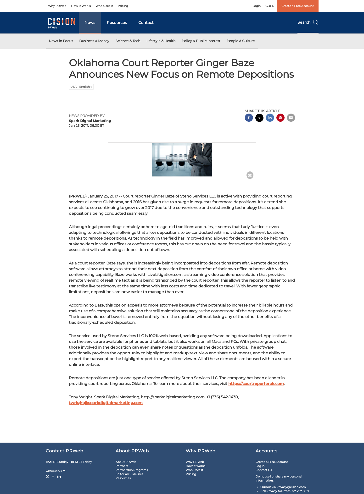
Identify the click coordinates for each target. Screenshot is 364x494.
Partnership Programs (132, 470)
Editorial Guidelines (129, 474)
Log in (260, 466)
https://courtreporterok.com (256, 383)
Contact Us (56, 470)
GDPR (269, 6)
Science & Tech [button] (128, 41)
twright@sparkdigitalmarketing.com (106, 403)
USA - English (81, 86)
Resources (117, 22)
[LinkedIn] (59, 476)
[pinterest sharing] (280, 118)
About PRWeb (126, 462)
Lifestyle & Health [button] (160, 41)
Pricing (123, 6)
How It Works (81, 6)
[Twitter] (48, 476)
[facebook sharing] (249, 118)
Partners (122, 466)
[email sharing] (291, 118)
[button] (182, 159)
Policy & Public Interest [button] (201, 41)
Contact (146, 22)
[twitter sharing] (259, 118)
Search (308, 22)
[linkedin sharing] (270, 118)
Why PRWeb (57, 6)
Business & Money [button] (94, 41)
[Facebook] (53, 476)
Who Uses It (104, 6)
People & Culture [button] (241, 41)
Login (256, 6)
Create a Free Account (297, 6)
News (89, 22)
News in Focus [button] (61, 41)
